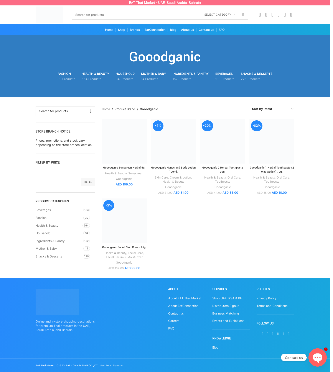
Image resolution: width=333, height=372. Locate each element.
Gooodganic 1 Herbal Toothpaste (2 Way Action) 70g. (272, 170)
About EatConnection (183, 306)
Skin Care (161, 177)
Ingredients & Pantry (50, 241)
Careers (173, 321)
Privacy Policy (267, 298)
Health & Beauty (47, 225)
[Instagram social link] (272, 15)
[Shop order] (273, 109)
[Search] (160, 15)
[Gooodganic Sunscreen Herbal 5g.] (124, 141)
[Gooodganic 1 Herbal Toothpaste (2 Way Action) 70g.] (271, 141)
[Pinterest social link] (278, 15)
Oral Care (233, 177)
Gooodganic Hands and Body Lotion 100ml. (173, 170)
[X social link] (266, 15)
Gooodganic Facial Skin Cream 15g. (124, 247)
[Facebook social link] (260, 15)
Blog (215, 347)
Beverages (43, 210)
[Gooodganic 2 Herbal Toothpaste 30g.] (222, 141)
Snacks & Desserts (49, 256)
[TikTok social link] (291, 15)
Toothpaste (222, 181)
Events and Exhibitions (228, 321)
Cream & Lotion (180, 177)
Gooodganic (124, 178)
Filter (88, 182)
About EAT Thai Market (184, 298)
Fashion (41, 218)
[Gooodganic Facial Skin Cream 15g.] (124, 220)
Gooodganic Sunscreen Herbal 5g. (124, 168)
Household (43, 233)
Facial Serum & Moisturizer (124, 257)
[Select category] (219, 14)
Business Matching (225, 313)
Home (106, 109)
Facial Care (135, 253)
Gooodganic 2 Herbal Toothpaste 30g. (222, 170)
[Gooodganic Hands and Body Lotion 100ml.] (173, 141)
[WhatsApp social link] (285, 15)
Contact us (176, 313)
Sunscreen (135, 173)
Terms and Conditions (272, 306)
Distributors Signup (225, 306)
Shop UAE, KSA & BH (227, 298)
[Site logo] (49, 14)
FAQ (171, 328)
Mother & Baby (46, 248)
